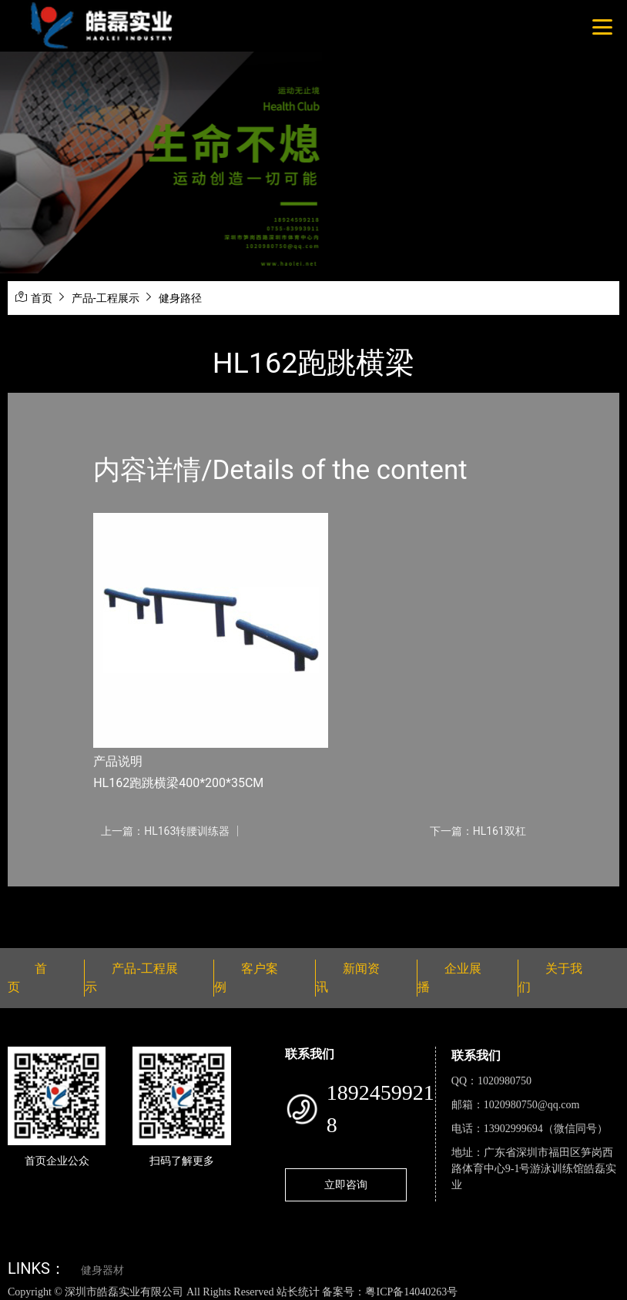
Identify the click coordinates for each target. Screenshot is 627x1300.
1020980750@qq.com (532, 1105)
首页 (41, 298)
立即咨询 (345, 1184)
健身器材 (102, 1270)
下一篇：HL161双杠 (478, 831)
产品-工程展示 (105, 298)
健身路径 (180, 298)
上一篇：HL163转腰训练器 (165, 831)
